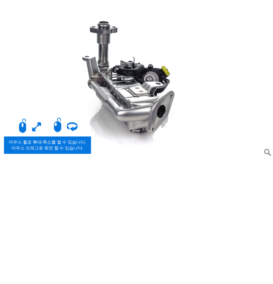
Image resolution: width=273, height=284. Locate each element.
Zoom (267, 152)
